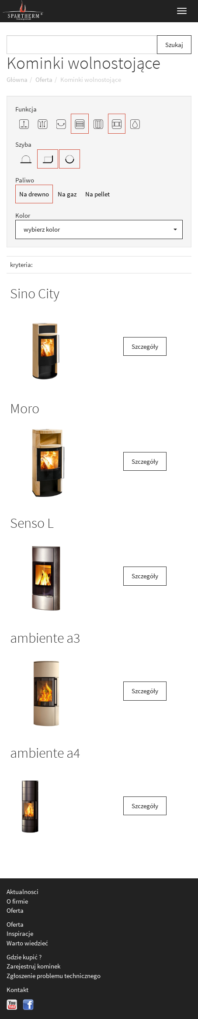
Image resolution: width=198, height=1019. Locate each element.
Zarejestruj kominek (33, 966)
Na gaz (67, 194)
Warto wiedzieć (27, 943)
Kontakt (17, 989)
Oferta (15, 910)
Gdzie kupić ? (24, 957)
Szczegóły (145, 346)
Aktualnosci (22, 891)
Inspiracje (20, 933)
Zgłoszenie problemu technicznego (54, 976)
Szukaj (174, 44)
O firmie (17, 901)
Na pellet (97, 194)
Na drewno (34, 194)
